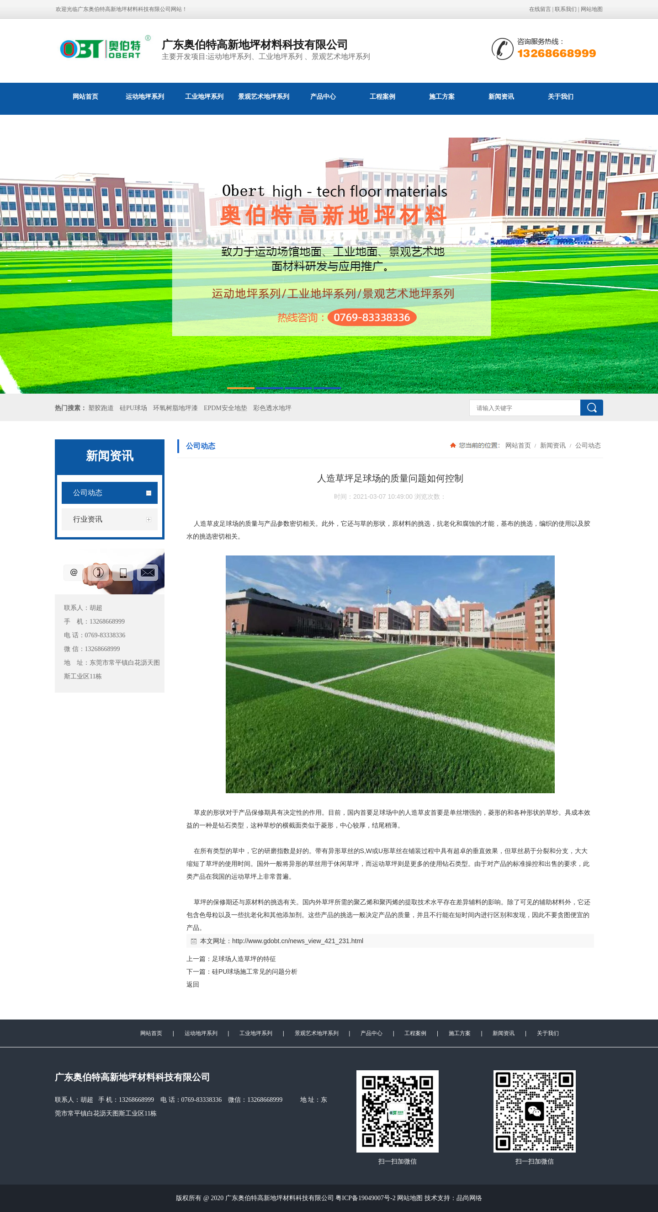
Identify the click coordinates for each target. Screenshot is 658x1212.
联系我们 (566, 9)
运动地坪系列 (145, 96)
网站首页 (85, 96)
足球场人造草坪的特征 (244, 958)
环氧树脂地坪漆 (175, 408)
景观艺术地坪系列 (263, 96)
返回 (192, 984)
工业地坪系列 (204, 96)
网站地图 (592, 9)
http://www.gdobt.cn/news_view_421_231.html (297, 941)
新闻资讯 (501, 96)
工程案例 (382, 96)
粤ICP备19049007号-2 (366, 1198)
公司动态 (587, 445)
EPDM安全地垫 (225, 408)
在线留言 (540, 9)
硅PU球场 (133, 408)
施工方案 (442, 96)
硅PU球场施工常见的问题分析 (254, 971)
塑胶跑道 (101, 408)
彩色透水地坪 (272, 408)
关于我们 (560, 96)
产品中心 (323, 96)
